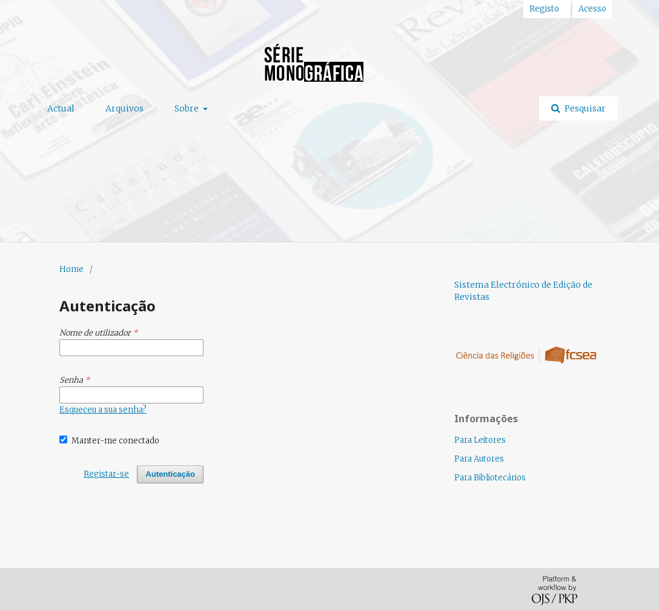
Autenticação (170, 474)
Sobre (187, 108)
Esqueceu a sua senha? (103, 410)
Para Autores (479, 459)
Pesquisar (584, 108)
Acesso (592, 9)
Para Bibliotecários (490, 477)
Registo (544, 9)
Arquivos (124, 108)
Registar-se (106, 474)
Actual (61, 108)
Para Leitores (480, 440)
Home (71, 269)
